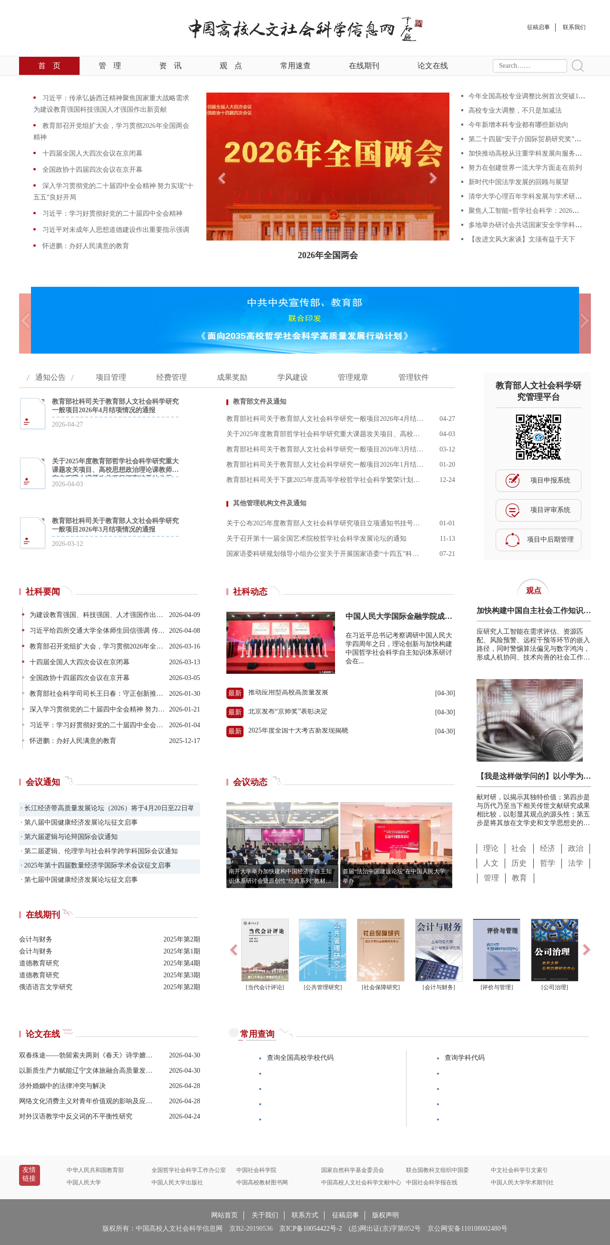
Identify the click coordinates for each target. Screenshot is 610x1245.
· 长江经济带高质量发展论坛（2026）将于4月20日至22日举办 (106, 808)
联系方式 (305, 1215)
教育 (519, 878)
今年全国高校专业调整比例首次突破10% (528, 96)
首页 (49, 66)
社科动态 (250, 591)
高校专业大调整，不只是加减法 (515, 110)
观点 (231, 66)
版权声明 (385, 1215)
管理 (110, 66)
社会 (519, 848)
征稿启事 (345, 1215)
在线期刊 (364, 66)
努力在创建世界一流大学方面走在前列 (525, 167)
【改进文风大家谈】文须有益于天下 (521, 239)
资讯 (170, 66)
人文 (490, 863)
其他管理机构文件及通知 (269, 503)
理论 (490, 848)
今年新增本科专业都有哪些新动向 (518, 124)
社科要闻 (43, 591)
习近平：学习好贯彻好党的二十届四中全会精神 (112, 213)
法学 (575, 863)
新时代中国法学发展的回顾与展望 (518, 182)
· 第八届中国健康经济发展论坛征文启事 (78, 822)
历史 (519, 863)
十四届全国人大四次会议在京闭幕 (91, 153)
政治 (575, 848)
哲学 (547, 863)
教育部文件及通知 (259, 401)
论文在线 (432, 66)
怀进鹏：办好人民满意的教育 (85, 246)
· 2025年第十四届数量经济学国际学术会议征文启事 (95, 865)
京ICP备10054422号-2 (310, 1228)
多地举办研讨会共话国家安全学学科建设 (528, 225)
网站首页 (224, 1215)
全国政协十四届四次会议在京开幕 (91, 169)
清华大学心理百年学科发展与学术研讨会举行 (535, 196)
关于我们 (265, 1215)
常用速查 (295, 66)
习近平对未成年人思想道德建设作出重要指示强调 (115, 229)
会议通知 (43, 782)
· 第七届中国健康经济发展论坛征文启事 (78, 879)
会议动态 (250, 782)
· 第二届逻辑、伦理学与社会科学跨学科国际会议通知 (98, 851)
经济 (547, 848)
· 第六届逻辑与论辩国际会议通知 (68, 836)
